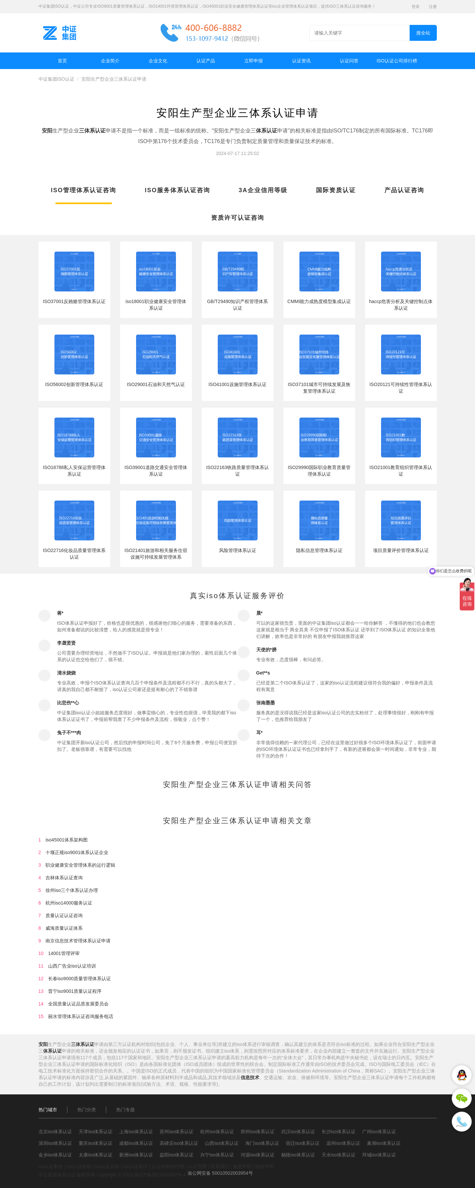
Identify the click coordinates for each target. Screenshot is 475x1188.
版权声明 (264, 1166)
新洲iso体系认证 (136, 1154)
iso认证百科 (107, 1166)
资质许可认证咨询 (237, 217)
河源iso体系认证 (258, 1154)
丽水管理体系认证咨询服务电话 (80, 1016)
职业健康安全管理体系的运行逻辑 (80, 865)
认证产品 (206, 60)
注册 (433, 6)
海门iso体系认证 (262, 1143)
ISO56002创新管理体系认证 (74, 384)
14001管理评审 (64, 953)
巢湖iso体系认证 (384, 1143)
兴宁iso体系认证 (217, 1154)
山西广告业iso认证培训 (72, 966)
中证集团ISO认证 (56, 79)
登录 (416, 6)
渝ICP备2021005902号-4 (160, 1174)
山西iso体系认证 (222, 1143)
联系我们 (219, 1166)
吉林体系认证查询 (64, 877)
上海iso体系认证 (136, 1131)
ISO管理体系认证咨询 (83, 190)
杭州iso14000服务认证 (68, 903)
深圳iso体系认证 (55, 1143)
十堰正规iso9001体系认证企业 (76, 852)
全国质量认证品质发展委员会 (78, 1003)
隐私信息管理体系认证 (319, 550)
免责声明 (242, 1166)
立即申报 (253, 60)
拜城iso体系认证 (379, 1154)
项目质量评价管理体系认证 (401, 550)
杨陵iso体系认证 (298, 1154)
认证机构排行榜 (168, 1166)
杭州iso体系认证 (217, 1131)
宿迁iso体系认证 (303, 1143)
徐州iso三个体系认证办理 (71, 890)
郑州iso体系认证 (258, 1131)
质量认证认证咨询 (64, 915)
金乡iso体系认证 (55, 1154)
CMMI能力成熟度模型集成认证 (319, 301)
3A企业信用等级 (263, 190)
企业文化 (158, 60)
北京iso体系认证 (55, 1131)
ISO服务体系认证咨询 (177, 190)
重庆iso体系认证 (96, 1143)
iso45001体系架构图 (66, 839)
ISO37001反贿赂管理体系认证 (74, 301)
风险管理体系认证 (237, 550)
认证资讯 (301, 60)
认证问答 (349, 60)
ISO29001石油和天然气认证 (156, 384)
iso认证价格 (79, 1166)
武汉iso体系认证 (298, 1131)
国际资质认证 (336, 190)
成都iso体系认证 (136, 1143)
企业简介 (110, 60)
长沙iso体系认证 (339, 1131)
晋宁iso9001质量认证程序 (75, 991)
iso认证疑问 (135, 1166)
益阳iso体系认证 (177, 1154)
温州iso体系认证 (343, 1143)
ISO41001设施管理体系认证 (237, 384)
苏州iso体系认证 (177, 1131)
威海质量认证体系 (64, 928)
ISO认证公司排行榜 (396, 60)
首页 (62, 60)
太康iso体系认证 (96, 1154)
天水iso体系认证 (339, 1154)
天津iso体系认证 (96, 1131)
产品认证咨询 (404, 190)
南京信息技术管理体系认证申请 (78, 940)
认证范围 (197, 1166)
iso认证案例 (51, 1166)
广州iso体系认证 (379, 1131)
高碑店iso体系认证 (179, 1143)
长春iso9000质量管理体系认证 (79, 978)
